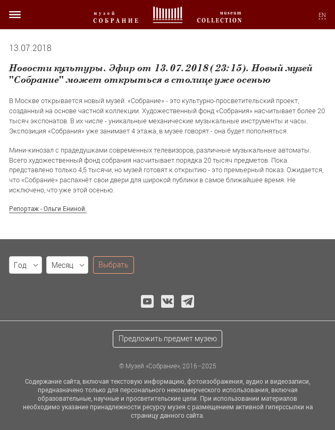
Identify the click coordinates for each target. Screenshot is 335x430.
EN (322, 15)
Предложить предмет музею (168, 338)
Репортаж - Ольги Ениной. (48, 208)
